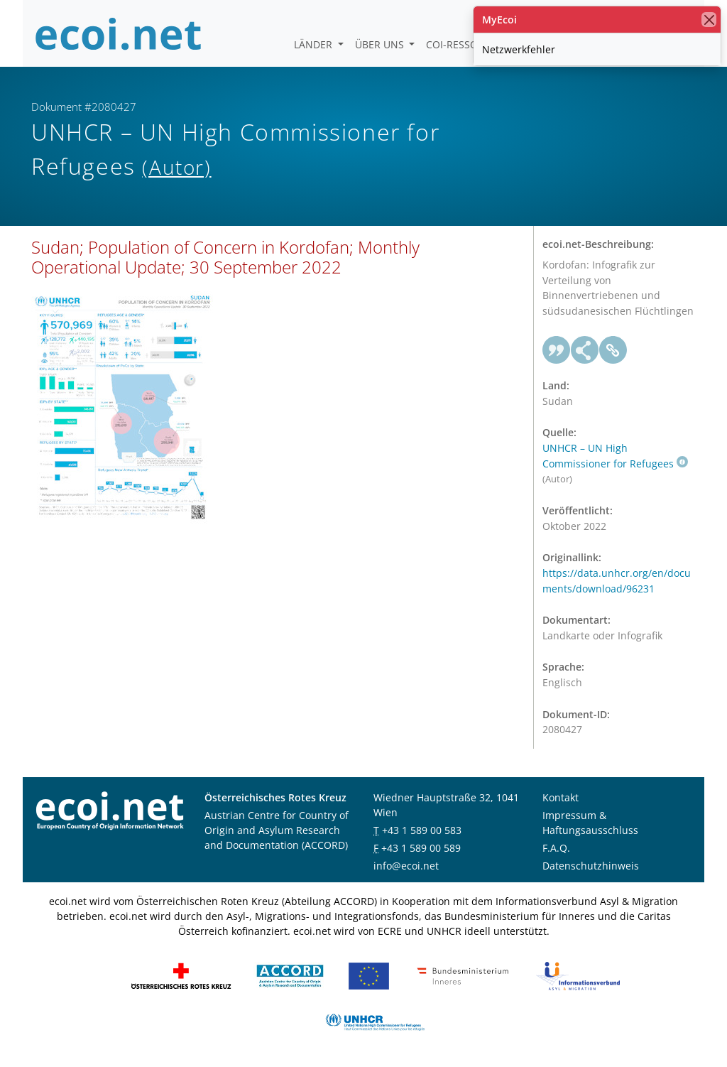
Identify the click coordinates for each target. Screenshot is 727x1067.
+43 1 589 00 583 (421, 830)
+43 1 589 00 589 (421, 848)
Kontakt (560, 797)
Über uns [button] (381, 44)
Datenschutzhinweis (590, 865)
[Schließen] (708, 19)
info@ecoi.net (406, 865)
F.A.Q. (556, 848)
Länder (314, 44)
